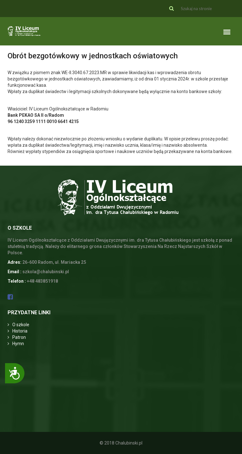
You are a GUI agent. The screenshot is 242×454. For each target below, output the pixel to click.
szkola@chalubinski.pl (45, 271)
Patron (19, 337)
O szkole (20, 324)
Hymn (18, 343)
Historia (19, 330)
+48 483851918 (42, 281)
